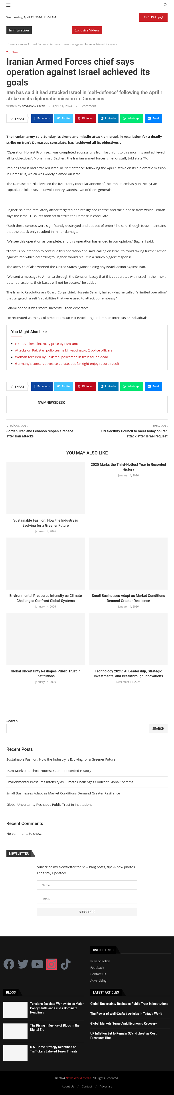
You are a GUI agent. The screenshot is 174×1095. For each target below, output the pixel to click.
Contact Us (98, 974)
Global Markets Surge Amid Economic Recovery (123, 1023)
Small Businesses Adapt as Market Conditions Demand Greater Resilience (63, 793)
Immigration (19, 30)
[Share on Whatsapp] (131, 118)
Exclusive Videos (87, 30)
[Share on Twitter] (63, 118)
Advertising (98, 980)
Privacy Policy (100, 961)
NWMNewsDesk (33, 106)
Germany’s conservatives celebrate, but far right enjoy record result (67, 363)
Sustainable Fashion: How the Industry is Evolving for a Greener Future (60, 759)
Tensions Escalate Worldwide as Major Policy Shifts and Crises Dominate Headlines (57, 1008)
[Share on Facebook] (42, 118)
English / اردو (153, 17)
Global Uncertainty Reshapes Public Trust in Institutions (49, 804)
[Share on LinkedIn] (108, 118)
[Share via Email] (153, 118)
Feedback (97, 967)
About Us (68, 1087)
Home (10, 44)
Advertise (106, 1087)
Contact (87, 1087)
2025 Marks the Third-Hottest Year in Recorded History (48, 771)
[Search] (165, 5)
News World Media (78, 1078)
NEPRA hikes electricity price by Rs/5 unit (46, 344)
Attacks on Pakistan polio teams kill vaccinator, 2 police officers (63, 350)
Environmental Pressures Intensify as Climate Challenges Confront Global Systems (69, 782)
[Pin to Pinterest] (85, 118)
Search (12, 721)
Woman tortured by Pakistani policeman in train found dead (61, 357)
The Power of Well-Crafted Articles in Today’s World (126, 1013)
